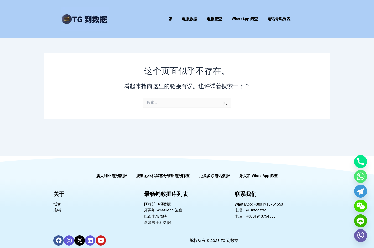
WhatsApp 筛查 (245, 19)
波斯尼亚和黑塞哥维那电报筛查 (163, 175)
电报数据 (189, 19)
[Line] (360, 220)
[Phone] (360, 161)
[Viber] (360, 235)
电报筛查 (214, 19)
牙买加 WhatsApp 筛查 (258, 175)
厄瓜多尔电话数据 (214, 175)
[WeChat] (360, 206)
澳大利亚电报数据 (111, 175)
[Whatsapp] (360, 176)
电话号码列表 (278, 19)
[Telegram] (360, 191)
